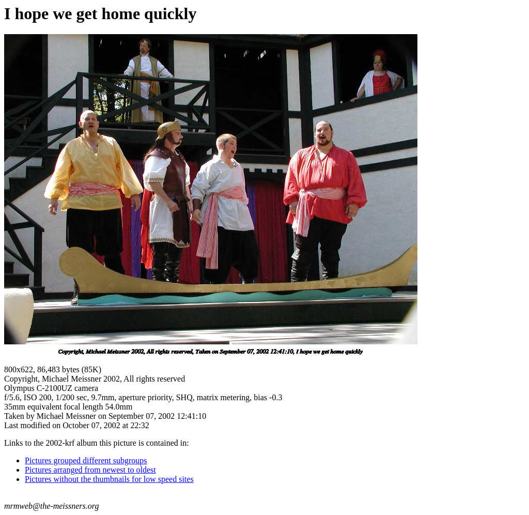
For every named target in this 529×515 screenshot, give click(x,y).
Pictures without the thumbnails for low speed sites (109, 479)
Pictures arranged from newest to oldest (90, 469)
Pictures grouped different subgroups (86, 460)
